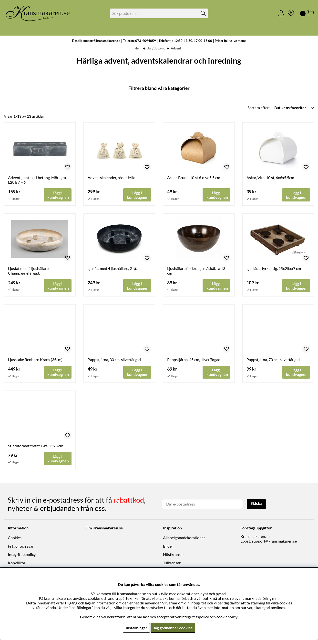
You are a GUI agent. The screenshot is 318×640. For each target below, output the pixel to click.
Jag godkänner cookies (173, 627)
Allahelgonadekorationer (184, 537)
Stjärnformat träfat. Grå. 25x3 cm (35, 446)
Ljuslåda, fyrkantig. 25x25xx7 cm (273, 268)
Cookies (14, 537)
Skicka (256, 503)
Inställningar (136, 627)
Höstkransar (173, 554)
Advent (176, 48)
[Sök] (159, 13)
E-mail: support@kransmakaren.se (96, 41)
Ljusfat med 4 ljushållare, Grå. (112, 268)
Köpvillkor (16, 563)
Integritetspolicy (22, 554)
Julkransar (172, 563)
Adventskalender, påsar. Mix (111, 177)
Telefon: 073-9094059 (140, 41)
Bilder (168, 546)
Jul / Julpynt (156, 48)
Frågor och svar (21, 546)
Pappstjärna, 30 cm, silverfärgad (114, 359)
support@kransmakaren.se (274, 541)
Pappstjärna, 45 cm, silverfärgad (193, 359)
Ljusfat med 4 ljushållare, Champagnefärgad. (28, 271)
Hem (137, 48)
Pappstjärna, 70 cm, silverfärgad (273, 359)
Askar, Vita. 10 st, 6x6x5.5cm (270, 177)
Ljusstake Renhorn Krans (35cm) (35, 359)
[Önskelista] (289, 13)
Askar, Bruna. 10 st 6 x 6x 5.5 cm (193, 177)
